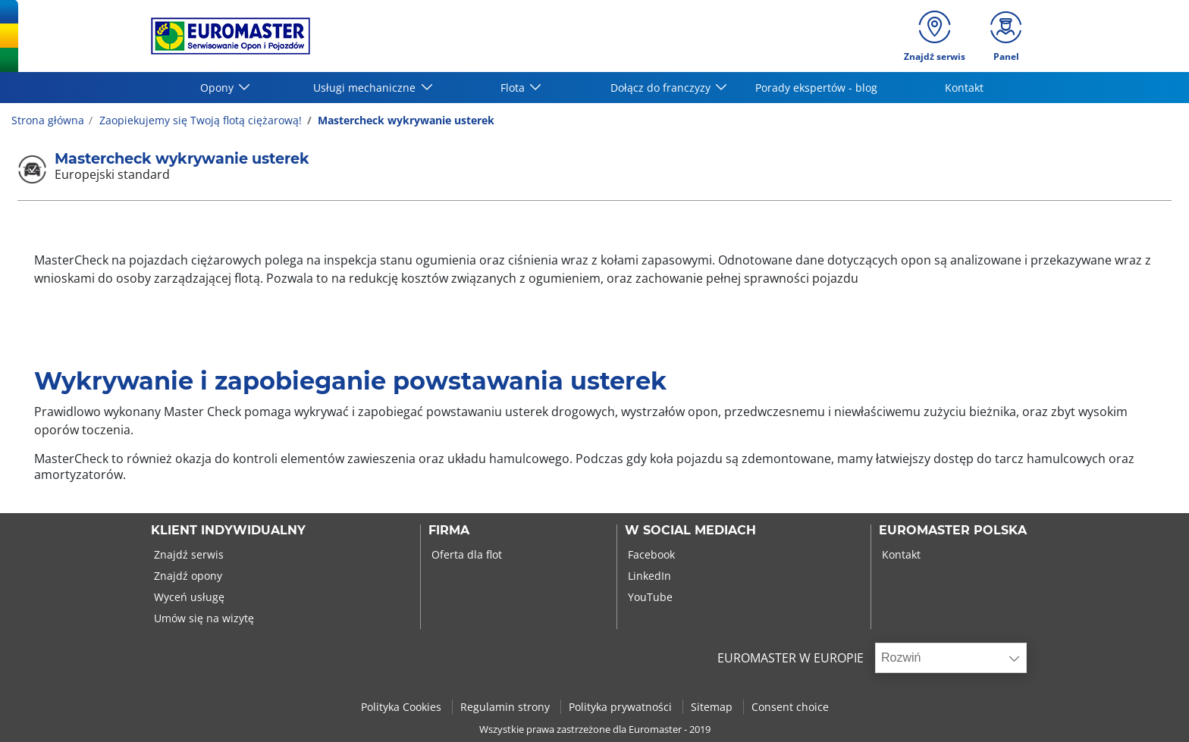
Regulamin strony (506, 707)
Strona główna (47, 120)
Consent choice (790, 707)
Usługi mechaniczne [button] (366, 87)
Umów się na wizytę (202, 618)
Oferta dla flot (465, 554)
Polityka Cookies (402, 707)
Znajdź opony (186, 575)
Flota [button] (514, 87)
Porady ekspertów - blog (816, 87)
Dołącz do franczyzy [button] (662, 87)
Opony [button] (218, 87)
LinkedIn (648, 575)
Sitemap (713, 707)
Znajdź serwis (187, 554)
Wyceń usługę (187, 597)
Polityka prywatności (622, 707)
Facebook (650, 554)
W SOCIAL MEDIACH (690, 530)
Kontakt (964, 87)
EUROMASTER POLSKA (953, 530)
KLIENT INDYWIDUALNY (228, 530)
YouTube (649, 597)
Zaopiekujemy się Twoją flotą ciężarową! (199, 120)
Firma (448, 530)
